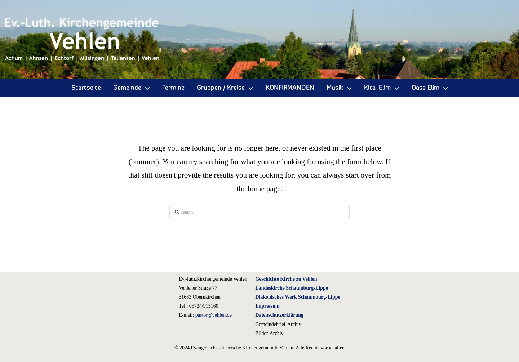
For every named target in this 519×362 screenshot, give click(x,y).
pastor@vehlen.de (213, 315)
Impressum (267, 306)
